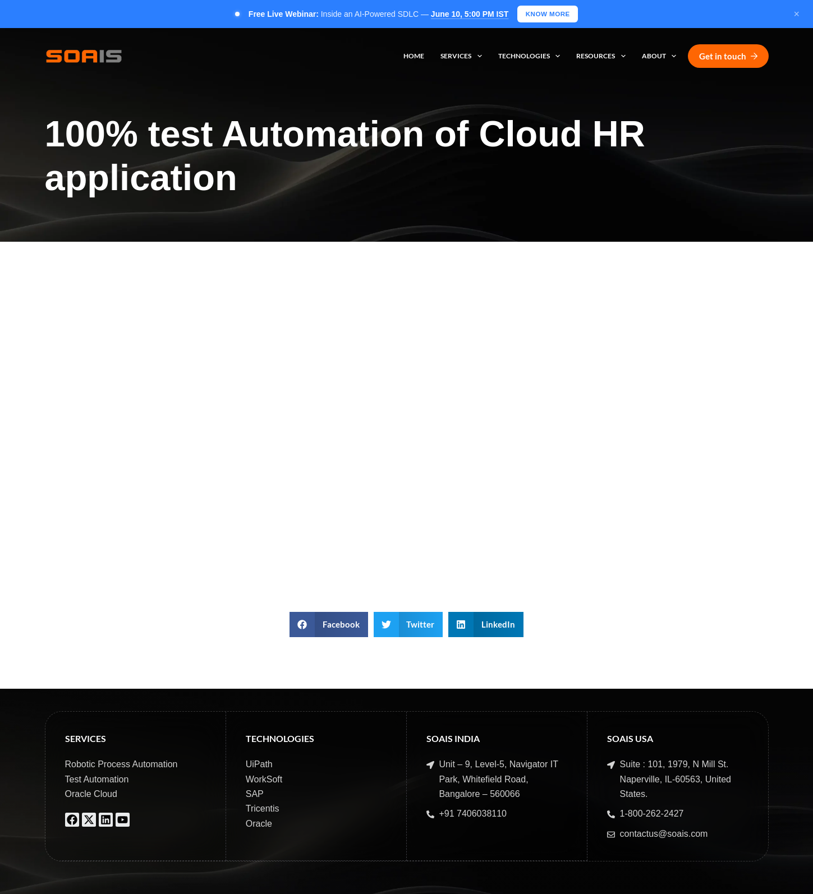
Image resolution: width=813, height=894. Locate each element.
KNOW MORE (548, 14)
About (661, 57)
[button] (329, 625)
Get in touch (728, 57)
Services (463, 57)
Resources (603, 57)
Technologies (531, 57)
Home (413, 57)
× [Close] (796, 14)
